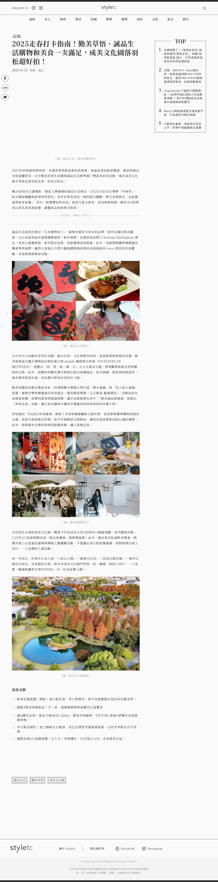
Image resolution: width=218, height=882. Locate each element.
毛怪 (155, 19)
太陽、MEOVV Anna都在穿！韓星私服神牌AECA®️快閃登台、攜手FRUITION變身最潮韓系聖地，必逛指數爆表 (183, 76)
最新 (32, 19)
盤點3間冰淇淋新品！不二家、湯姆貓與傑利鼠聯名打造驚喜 (60, 707)
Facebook (125, 849)
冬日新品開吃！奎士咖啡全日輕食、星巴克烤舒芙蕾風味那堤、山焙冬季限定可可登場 (77, 729)
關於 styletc (67, 848)
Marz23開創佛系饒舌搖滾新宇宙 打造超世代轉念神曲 (183, 113)
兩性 (140, 19)
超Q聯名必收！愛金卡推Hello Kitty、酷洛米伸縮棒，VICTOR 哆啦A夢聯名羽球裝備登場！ (77, 717)
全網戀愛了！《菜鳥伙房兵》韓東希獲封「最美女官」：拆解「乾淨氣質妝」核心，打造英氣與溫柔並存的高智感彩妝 (183, 55)
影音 (170, 19)
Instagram (152, 848)
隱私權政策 (97, 848)
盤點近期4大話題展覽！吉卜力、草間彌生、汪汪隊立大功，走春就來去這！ (71, 738)
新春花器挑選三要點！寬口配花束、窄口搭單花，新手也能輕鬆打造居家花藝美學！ (77, 699)
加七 (41, 70)
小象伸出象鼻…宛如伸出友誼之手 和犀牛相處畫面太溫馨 (182, 125)
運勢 (124, 19)
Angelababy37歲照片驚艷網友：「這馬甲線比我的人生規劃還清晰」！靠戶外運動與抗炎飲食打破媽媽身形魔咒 (183, 96)
